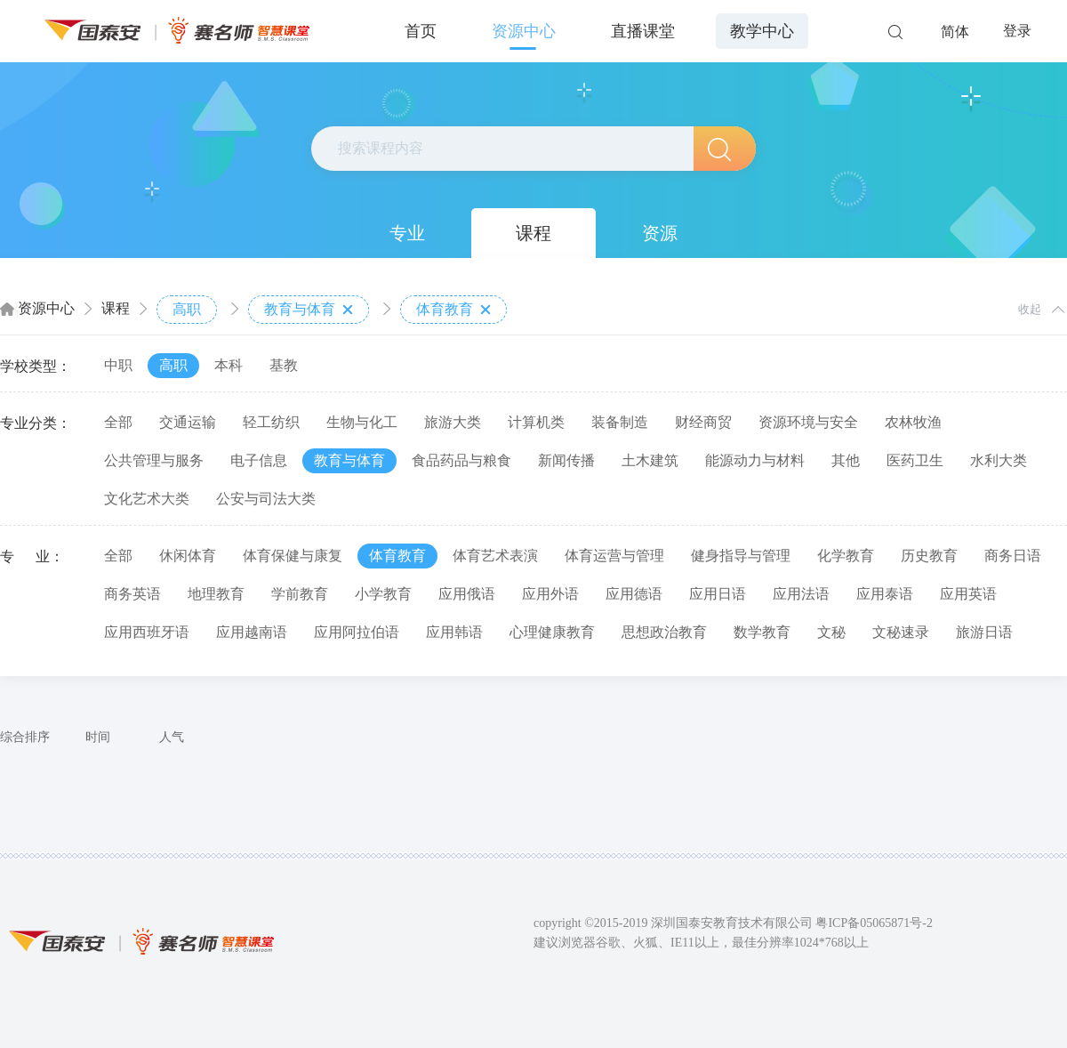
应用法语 (801, 593)
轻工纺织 (271, 422)
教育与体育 (308, 309)
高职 (186, 309)
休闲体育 (187, 555)
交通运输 (187, 422)
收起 (1029, 309)
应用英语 (968, 593)
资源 (660, 233)
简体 (955, 31)
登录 (1017, 30)
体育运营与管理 (614, 555)
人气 (171, 737)
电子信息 (258, 460)
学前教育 (299, 593)
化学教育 (845, 555)
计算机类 (536, 422)
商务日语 (1012, 555)
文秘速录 (900, 632)
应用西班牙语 (146, 632)
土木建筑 (650, 460)
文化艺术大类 (146, 498)
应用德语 (634, 593)
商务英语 (132, 593)
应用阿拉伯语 (356, 632)
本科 (228, 365)
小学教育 (383, 593)
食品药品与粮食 (461, 460)
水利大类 (998, 460)
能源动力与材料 (755, 460)
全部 (118, 422)
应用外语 (550, 593)
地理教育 (216, 593)
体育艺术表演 (495, 555)
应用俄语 (466, 593)
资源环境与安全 (808, 422)
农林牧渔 (913, 422)
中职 (118, 365)
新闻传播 (566, 460)
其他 (845, 460)
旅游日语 (984, 632)
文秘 (831, 632)
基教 (283, 365)
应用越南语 (251, 632)
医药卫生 (914, 460)
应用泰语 (884, 593)
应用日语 (717, 593)
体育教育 (453, 309)
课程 (533, 233)
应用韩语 (454, 632)
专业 (407, 233)
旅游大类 (452, 422)
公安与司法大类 (266, 498)
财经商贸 (703, 422)
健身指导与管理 (740, 555)
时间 (97, 737)
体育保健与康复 (292, 555)
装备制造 (619, 422)
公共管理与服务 (154, 460)
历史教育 (929, 555)
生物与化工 (361, 422)
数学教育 (762, 632)
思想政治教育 (664, 632)
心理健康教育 (552, 632)
